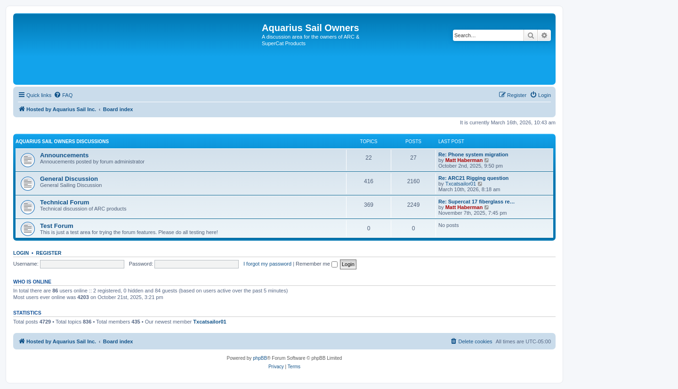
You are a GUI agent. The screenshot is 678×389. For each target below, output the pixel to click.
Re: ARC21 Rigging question (473, 178)
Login (21, 253)
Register (49, 253)
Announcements (64, 155)
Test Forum (56, 225)
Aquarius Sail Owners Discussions (62, 141)
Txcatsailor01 (460, 183)
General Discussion (69, 178)
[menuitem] (63, 95)
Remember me (317, 264)
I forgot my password (267, 264)
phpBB (260, 358)
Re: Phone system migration (473, 154)
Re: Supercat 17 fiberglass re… (476, 201)
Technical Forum (64, 202)
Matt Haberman (464, 160)
